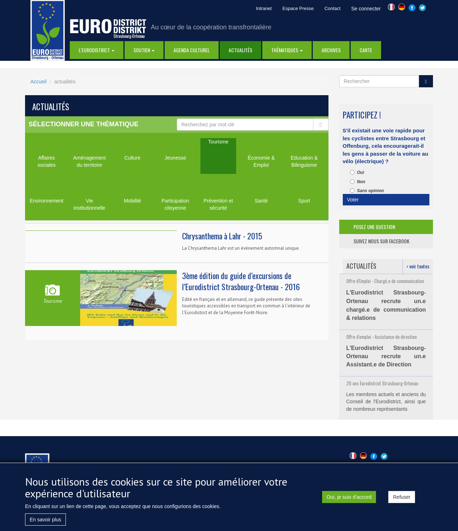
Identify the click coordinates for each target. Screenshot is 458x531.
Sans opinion (367, 190)
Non (357, 181)
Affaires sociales (47, 161)
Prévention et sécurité (218, 204)
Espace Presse (297, 8)
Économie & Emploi (261, 161)
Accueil (38, 81)
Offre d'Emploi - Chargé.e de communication (385, 280)
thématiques (287, 50)
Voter (353, 200)
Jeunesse (175, 158)
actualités (240, 50)
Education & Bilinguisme (304, 161)
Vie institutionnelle (90, 204)
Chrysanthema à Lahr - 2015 (222, 236)
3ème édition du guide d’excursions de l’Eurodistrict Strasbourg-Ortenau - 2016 (241, 281)
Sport (304, 201)
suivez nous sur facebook (381, 241)
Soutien (144, 50)
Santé (261, 201)
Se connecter (366, 8)
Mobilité (132, 201)
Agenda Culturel (192, 50)
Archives (331, 50)
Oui (357, 172)
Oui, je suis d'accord (349, 500)
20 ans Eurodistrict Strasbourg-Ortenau (382, 383)
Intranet (264, 8)
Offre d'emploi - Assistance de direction (381, 336)
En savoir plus (45, 523)
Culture (132, 158)
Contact (333, 8)
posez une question (374, 226)
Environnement (46, 201)
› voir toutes (417, 266)
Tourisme (218, 142)
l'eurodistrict (96, 50)
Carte (366, 50)
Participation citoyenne (175, 204)
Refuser (401, 500)
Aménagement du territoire (89, 161)
